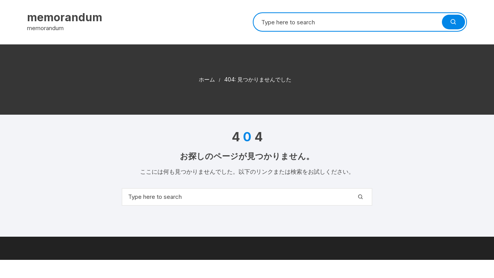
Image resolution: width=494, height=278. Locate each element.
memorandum (64, 17)
